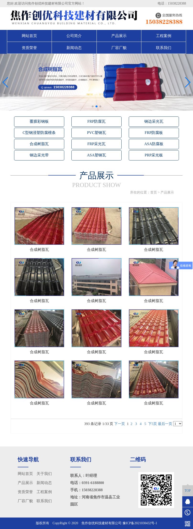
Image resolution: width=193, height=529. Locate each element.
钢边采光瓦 (153, 121)
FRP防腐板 (154, 133)
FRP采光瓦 (96, 144)
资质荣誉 (29, 48)
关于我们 (44, 474)
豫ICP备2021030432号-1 (140, 523)
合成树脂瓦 (39, 144)
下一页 (119, 424)
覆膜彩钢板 (39, 121)
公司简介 (74, 36)
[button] (93, 106)
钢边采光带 (39, 155)
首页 (153, 192)
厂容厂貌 (119, 48)
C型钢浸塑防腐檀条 (39, 133)
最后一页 (165, 424)
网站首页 (29, 36)
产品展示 (119, 36)
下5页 (152, 424)
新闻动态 (74, 48)
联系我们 (163, 48)
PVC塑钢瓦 (96, 133)
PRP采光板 (154, 155)
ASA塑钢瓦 (96, 155)
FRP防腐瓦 (96, 121)
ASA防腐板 (153, 144)
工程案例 (163, 36)
